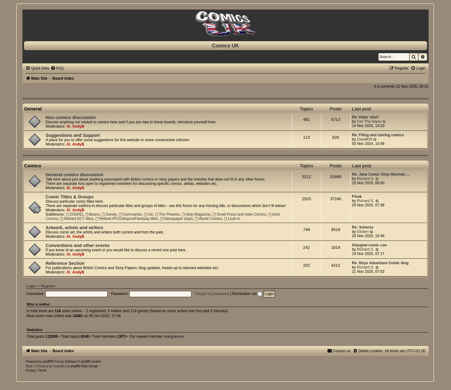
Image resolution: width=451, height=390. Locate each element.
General (32, 108)
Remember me (246, 294)
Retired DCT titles (76, 219)
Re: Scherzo (363, 227)
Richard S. (365, 179)
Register (48, 286)
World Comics (208, 219)
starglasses (174, 336)
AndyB (78, 126)
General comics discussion (74, 174)
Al (68, 126)
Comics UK (225, 45)
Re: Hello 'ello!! (365, 117)
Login (31, 286)
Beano (92, 214)
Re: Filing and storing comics (378, 135)
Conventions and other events (77, 245)
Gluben (363, 231)
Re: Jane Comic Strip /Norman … (381, 174)
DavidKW (364, 139)
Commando (130, 214)
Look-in (232, 219)
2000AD (74, 214)
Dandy (109, 214)
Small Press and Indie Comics (239, 214)
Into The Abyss (369, 121)
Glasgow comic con (369, 245)
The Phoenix (167, 214)
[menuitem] (57, 68)
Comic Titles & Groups (69, 196)
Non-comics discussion (70, 117)
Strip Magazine (196, 214)
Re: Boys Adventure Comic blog (380, 263)
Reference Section (64, 263)
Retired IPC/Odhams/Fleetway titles (126, 219)
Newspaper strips (176, 219)
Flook (357, 196)
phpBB (47, 361)
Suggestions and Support (72, 135)
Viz (148, 214)
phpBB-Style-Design (84, 366)
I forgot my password (211, 294)
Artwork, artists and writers (74, 227)
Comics (32, 165)
